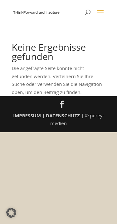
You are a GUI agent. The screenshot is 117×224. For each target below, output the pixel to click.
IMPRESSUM (27, 115)
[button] (11, 213)
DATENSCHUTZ (63, 115)
